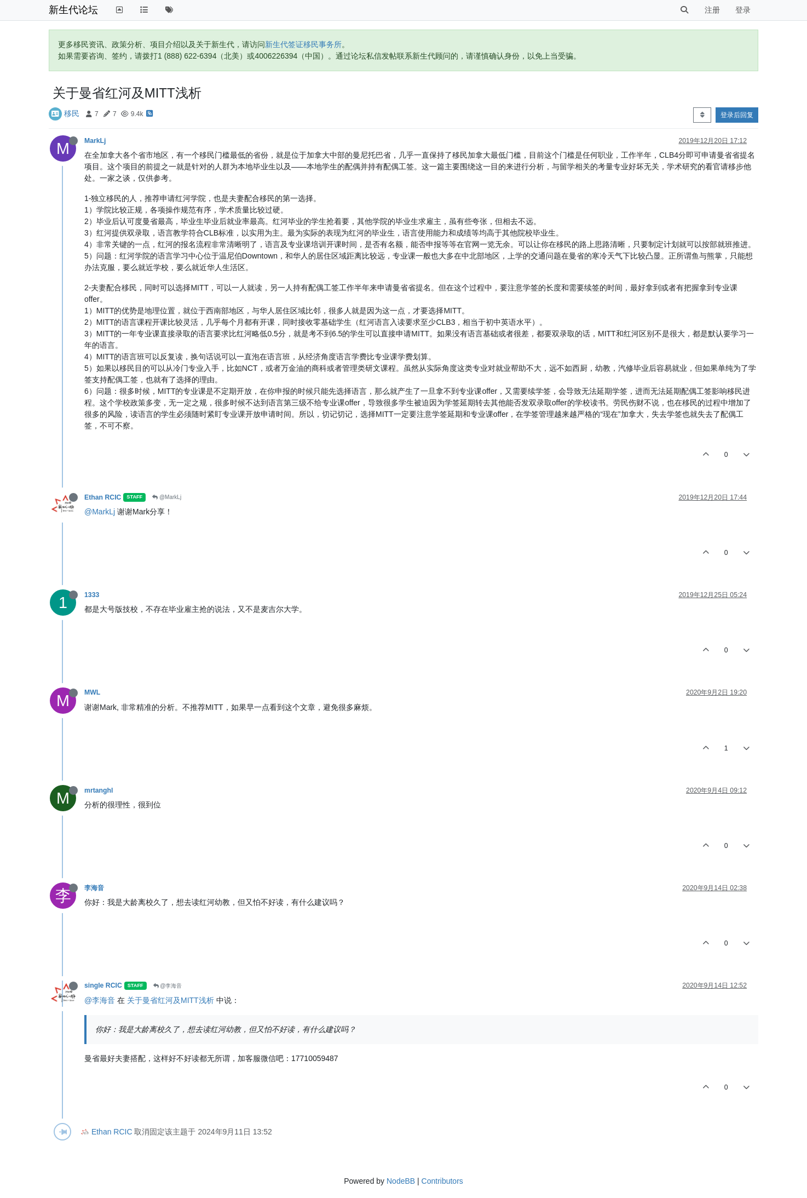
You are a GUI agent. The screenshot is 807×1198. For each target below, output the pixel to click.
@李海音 (167, 986)
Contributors (442, 1181)
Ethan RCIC (102, 497)
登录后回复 (736, 115)
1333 (91, 595)
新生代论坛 (73, 9)
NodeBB (401, 1181)
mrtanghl (98, 790)
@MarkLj (166, 497)
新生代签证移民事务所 (303, 44)
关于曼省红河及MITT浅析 (170, 1000)
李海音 (94, 888)
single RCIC (103, 985)
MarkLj (95, 141)
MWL (92, 692)
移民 (71, 113)
